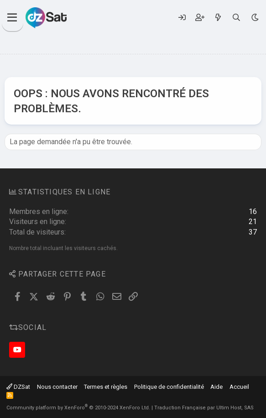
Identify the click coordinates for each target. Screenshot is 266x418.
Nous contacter (57, 386)
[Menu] (12, 18)
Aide (216, 386)
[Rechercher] (236, 17)
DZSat (18, 386)
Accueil (239, 386)
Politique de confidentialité (169, 386)
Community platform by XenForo (78, 408)
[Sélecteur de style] (254, 17)
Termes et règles (105, 386)
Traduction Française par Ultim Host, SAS (204, 408)
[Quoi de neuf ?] (218, 17)
